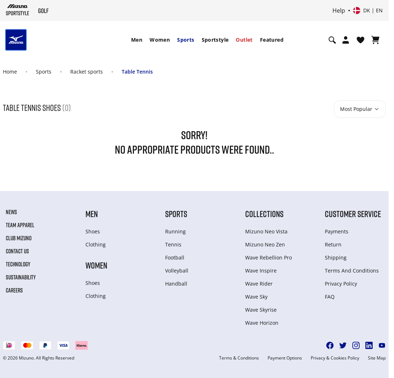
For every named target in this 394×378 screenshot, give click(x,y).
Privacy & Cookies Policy (335, 358)
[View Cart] (375, 40)
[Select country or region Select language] (368, 10)
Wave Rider (259, 283)
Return (333, 244)
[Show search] (332, 40)
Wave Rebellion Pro (268, 257)
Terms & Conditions (239, 358)
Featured (272, 39)
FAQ (330, 296)
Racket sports (86, 71)
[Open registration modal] (345, 40)
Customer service (353, 213)
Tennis (173, 244)
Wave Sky (256, 296)
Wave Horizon (261, 322)
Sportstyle (215, 39)
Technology (18, 264)
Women (160, 39)
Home (10, 71)
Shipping (336, 257)
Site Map (377, 358)
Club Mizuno (19, 238)
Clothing (95, 244)
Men (136, 39)
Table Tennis (137, 71)
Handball (176, 283)
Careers (14, 290)
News (11, 212)
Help (338, 10)
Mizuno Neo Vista (266, 231)
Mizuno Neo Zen (265, 244)
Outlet (244, 39)
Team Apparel (20, 225)
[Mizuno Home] (17, 10)
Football (174, 257)
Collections (264, 213)
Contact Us (17, 251)
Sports (185, 39)
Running (175, 231)
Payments (336, 231)
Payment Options (285, 358)
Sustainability (21, 277)
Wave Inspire (261, 270)
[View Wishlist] (360, 40)
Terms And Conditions (352, 270)
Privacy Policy (341, 283)
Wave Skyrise (261, 309)
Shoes (92, 231)
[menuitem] (136, 40)
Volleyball (176, 270)
